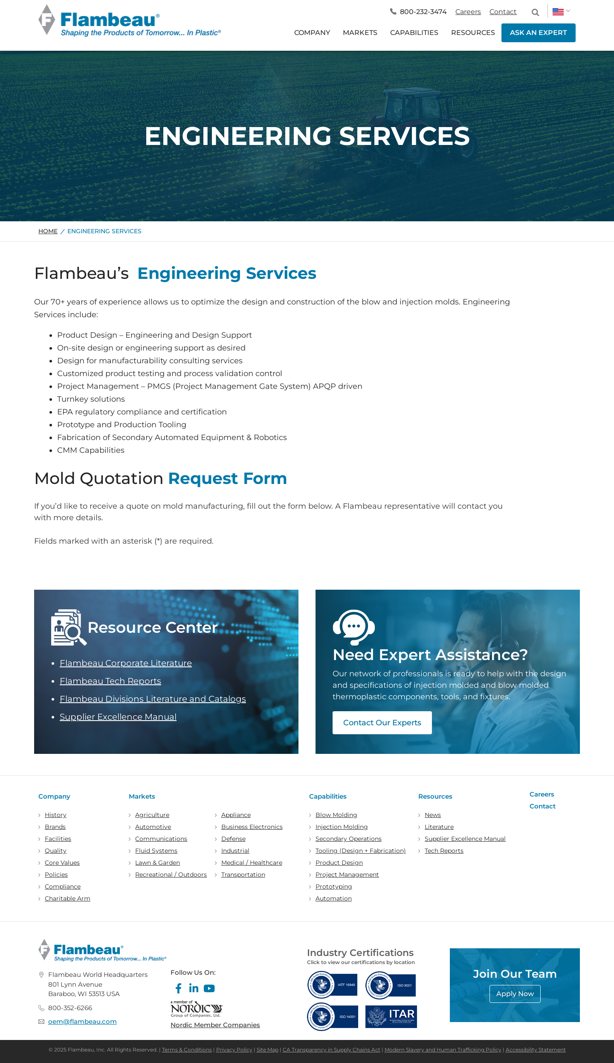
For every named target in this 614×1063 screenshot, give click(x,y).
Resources (435, 796)
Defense (233, 839)
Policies (56, 874)
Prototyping (334, 886)
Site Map (267, 1049)
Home (48, 231)
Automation (334, 898)
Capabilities (328, 796)
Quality (56, 850)
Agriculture (152, 815)
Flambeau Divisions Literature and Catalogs (153, 699)
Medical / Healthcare (251, 862)
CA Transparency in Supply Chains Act (331, 1049)
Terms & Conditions (187, 1049)
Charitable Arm (67, 898)
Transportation (243, 874)
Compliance (63, 886)
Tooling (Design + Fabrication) (361, 850)
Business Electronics (252, 827)
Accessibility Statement (536, 1049)
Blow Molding (336, 815)
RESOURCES (473, 33)
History (56, 815)
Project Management (347, 874)
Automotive (153, 827)
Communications (161, 839)
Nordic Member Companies (215, 1025)
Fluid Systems (156, 850)
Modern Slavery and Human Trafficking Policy (443, 1049)
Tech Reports (444, 850)
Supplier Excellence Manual (118, 717)
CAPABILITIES (414, 33)
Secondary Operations (349, 839)
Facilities (58, 839)
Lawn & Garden (157, 862)
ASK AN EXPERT (538, 33)
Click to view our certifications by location (361, 962)
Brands (55, 827)
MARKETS (360, 33)
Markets (142, 796)
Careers (468, 12)
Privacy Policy (234, 1049)
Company (54, 796)
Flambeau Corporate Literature (126, 663)
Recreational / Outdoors (171, 874)
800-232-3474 (423, 12)
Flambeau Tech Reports (110, 681)
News (433, 815)
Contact (503, 12)
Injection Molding (342, 827)
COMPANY (312, 33)
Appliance (236, 815)
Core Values (62, 862)
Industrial (235, 850)
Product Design (339, 862)
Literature (439, 827)
